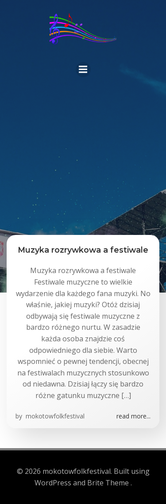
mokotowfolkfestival (54, 416)
